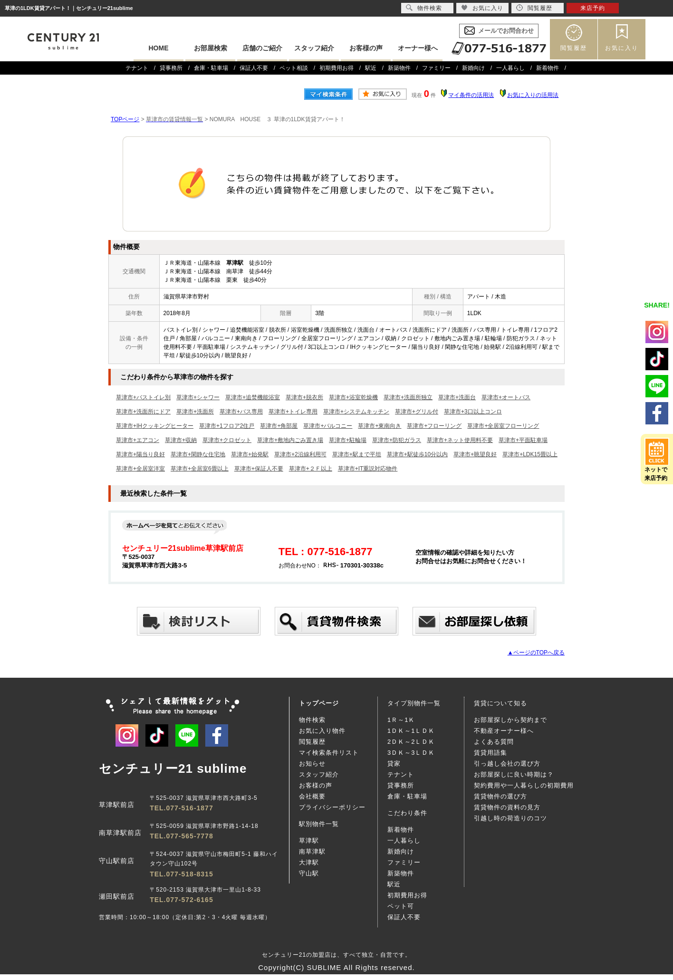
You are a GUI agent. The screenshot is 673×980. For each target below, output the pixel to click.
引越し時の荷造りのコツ (510, 818)
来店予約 (592, 8)
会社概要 (312, 796)
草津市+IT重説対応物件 (368, 468)
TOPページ (125, 119)
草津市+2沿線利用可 (300, 454)
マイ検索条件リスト (329, 752)
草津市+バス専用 (241, 411)
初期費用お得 (336, 68)
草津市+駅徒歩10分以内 (417, 454)
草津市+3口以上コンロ (473, 411)
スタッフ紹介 (314, 48)
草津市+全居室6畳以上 (200, 468)
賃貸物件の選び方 (500, 796)
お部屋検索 (210, 48)
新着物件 (547, 68)
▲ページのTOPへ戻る (536, 652)
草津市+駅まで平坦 (356, 454)
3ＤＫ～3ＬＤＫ (411, 752)
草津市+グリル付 (416, 411)
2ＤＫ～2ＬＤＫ (411, 741)
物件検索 (312, 719)
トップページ (319, 703)
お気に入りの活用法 (532, 95)
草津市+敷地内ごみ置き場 (290, 440)
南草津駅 (312, 851)
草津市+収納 (181, 440)
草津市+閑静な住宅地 (198, 454)
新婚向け (473, 68)
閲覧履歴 (573, 48)
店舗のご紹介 (262, 48)
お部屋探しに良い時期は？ (514, 774)
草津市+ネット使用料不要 (460, 440)
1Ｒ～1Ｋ (401, 719)
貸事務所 (171, 68)
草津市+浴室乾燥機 (353, 397)
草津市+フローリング (434, 426)
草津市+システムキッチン (356, 411)
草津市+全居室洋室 (140, 468)
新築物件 (399, 68)
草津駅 (309, 840)
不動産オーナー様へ (504, 730)
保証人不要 (254, 68)
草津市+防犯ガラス (396, 440)
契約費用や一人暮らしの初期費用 (524, 785)
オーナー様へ (418, 48)
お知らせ (312, 763)
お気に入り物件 (322, 730)
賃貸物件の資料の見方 (507, 807)
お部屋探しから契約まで (510, 719)
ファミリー (436, 68)
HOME (159, 48)
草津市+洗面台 (457, 397)
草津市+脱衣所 (304, 397)
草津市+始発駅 (250, 454)
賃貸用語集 (490, 752)
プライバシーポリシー (332, 807)
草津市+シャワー (198, 397)
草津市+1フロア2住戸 (226, 426)
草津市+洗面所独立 (408, 397)
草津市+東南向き (379, 426)
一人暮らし (510, 68)
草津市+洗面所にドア (143, 411)
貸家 (394, 763)
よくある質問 (494, 741)
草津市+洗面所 (195, 411)
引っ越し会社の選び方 (507, 763)
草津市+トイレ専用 (293, 411)
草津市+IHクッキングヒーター (154, 426)
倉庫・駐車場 (211, 68)
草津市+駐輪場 (347, 440)
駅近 (370, 68)
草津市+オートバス (505, 397)
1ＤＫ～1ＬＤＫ (411, 730)
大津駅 (309, 862)
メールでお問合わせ (506, 30)
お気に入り (621, 48)
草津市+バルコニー (327, 426)
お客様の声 (366, 48)
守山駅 (309, 873)
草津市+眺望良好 (475, 454)
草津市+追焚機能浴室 (252, 397)
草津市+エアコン (137, 440)
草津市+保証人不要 (258, 468)
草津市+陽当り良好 (140, 454)
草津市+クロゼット (226, 440)
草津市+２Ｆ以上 (310, 468)
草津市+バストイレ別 (143, 397)
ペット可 (400, 906)
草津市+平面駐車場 (523, 440)
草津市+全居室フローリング (503, 426)
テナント (136, 68)
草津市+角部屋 (279, 426)
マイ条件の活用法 (471, 95)
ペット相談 (293, 68)
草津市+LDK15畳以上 (530, 454)
